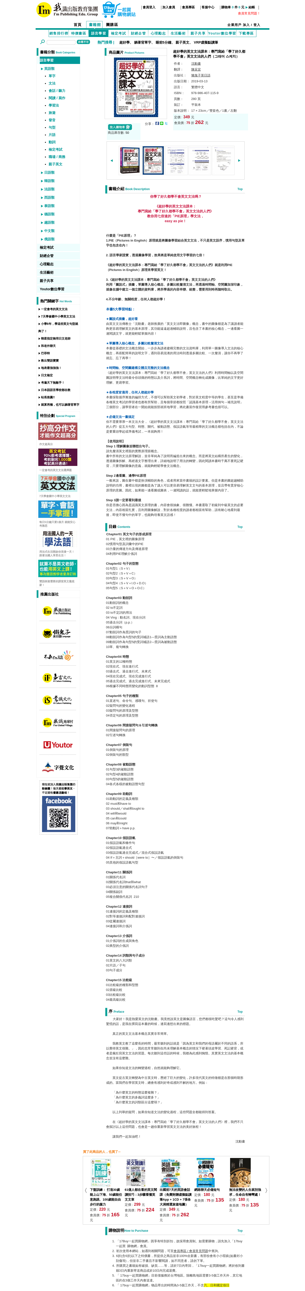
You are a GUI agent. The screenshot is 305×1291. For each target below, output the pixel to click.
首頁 (78, 25)
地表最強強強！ (51, 368)
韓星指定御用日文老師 (55, 338)
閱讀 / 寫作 (57, 98)
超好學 (124, 42)
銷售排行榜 (58, 33)
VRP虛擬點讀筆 (206, 42)
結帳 (252, 7)
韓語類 (49, 181)
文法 (52, 83)
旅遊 (52, 113)
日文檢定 (47, 375)
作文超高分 (46, 444)
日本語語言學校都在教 (55, 390)
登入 (257, 25)
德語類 (49, 214)
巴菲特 (45, 353)
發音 (52, 120)
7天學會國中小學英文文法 (58, 316)
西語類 (49, 197)
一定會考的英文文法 (54, 309)
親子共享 (198, 33)
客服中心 (208, 7)
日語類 (49, 172)
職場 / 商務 (57, 157)
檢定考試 (118, 33)
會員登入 (149, 7)
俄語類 (49, 239)
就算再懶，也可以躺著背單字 (60, 404)
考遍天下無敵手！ (53, 382)
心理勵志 (158, 33)
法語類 (49, 189)
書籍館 (95, 25)
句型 (52, 127)
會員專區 (188, 7)
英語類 (49, 69)
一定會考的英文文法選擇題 (55, 470)
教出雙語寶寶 (50, 360)
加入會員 (168, 7)
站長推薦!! (48, 397)
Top (240, 189)
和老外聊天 (48, 346)
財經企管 (138, 33)
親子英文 (182, 42)
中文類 (49, 231)
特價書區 (78, 33)
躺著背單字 (142, 42)
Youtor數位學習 (222, 33)
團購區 (112, 25)
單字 (52, 76)
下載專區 (246, 33)
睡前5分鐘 (163, 42)
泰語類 (49, 206)
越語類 (49, 222)
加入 (246, 25)
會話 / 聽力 (57, 91)
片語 (52, 135)
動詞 (52, 142)
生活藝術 (178, 33)
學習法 (54, 105)
